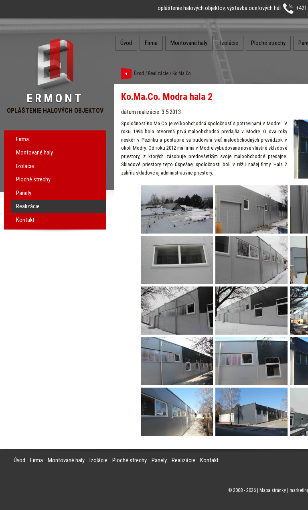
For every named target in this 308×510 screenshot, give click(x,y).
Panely (23, 193)
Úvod (126, 43)
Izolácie (25, 166)
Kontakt (25, 220)
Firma (22, 139)
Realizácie (28, 206)
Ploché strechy (33, 179)
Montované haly (34, 152)
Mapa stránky (272, 490)
